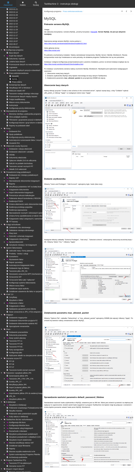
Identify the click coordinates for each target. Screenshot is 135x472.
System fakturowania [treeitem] (12, 247)
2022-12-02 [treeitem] (12, 26)
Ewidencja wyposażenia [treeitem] (16, 210)
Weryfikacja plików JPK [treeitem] (16, 384)
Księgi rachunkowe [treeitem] (11, 224)
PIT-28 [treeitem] (10, 361)
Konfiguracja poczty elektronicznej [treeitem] (20, 108)
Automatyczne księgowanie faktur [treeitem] (20, 265)
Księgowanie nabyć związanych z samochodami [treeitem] (25, 218)
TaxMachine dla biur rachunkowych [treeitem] (18, 419)
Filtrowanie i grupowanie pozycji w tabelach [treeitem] (24, 119)
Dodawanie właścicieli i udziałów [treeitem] (20, 151)
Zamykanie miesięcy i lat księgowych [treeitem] (21, 244)
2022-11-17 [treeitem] (12, 35)
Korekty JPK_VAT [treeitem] (14, 390)
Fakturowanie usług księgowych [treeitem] (19, 428)
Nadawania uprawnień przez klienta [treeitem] (21, 308)
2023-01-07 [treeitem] (12, 17)
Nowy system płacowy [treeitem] (16, 338)
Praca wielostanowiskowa (72, 11)
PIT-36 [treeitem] (10, 364)
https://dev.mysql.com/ (52, 50)
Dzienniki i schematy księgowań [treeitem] (19, 236)
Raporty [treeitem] (10, 183)
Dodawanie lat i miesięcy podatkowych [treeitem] (22, 175)
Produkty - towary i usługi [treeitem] (17, 253)
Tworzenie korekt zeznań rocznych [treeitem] (20, 370)
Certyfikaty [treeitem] (11, 297)
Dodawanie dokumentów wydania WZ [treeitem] (21, 323)
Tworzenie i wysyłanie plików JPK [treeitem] (17, 372)
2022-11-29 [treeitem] (12, 29)
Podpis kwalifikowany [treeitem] (15, 99)
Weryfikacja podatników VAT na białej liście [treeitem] (23, 186)
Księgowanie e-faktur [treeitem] (15, 306)
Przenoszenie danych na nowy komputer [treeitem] (23, 64)
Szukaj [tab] (36, 4)
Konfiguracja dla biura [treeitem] (15, 422)
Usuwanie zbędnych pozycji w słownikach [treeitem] (23, 70)
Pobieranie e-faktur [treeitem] (14, 303)
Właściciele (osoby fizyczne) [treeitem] (15, 146)
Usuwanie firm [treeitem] (13, 143)
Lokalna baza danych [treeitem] (15, 61)
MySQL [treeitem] (13, 79)
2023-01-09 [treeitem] (12, 15)
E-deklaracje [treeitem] (9, 402)
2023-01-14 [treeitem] (12, 12)
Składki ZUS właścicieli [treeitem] (16, 169)
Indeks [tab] (23, 4)
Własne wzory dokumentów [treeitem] (18, 102)
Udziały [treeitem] (10, 154)
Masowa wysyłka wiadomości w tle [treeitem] (20, 451)
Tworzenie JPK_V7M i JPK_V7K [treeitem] (19, 378)
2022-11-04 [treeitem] (12, 38)
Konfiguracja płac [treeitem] (14, 352)
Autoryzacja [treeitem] (12, 105)
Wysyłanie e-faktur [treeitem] (14, 300)
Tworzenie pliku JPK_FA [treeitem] (16, 271)
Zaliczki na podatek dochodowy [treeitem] (19, 163)
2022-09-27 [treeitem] (12, 44)
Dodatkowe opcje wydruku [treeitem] (17, 288)
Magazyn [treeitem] (8, 314)
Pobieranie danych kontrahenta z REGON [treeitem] (23, 198)
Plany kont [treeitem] (11, 233)
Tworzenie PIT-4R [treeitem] (14, 343)
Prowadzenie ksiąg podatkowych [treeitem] (17, 172)
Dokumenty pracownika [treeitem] (16, 335)
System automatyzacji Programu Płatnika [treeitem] (23, 454)
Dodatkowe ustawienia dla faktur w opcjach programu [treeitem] (27, 291)
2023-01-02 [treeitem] (12, 20)
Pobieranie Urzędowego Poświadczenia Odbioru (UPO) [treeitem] (28, 407)
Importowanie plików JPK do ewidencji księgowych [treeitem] (26, 393)
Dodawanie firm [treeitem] (13, 131)
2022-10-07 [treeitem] (12, 41)
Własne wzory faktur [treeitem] (15, 285)
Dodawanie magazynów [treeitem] (16, 317)
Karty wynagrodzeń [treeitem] (15, 349)
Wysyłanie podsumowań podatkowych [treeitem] (22, 434)
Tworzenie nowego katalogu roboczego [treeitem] (22, 93)
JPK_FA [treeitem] (10, 396)
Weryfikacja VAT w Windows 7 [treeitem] (19, 87)
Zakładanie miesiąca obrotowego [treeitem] (20, 230)
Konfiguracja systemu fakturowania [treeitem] (20, 282)
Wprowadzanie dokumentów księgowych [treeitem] (23, 180)
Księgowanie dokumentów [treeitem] (17, 189)
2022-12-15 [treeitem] (12, 23)
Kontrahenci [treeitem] (12, 256)
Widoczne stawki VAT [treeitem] (15, 90)
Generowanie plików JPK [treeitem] (17, 375)
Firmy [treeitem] (6, 128)
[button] (122, 11)
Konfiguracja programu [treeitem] (13, 49)
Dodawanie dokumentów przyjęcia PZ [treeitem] (21, 320)
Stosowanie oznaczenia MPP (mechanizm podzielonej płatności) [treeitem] (32, 274)
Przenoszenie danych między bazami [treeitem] (21, 96)
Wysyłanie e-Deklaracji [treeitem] (16, 404)
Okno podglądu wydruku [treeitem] (16, 116)
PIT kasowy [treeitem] (12, 221)
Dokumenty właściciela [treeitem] (16, 157)
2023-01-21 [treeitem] (12, 9)
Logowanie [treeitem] (11, 67)
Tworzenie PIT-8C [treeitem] (14, 346)
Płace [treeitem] (6, 329)
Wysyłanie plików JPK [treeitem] (16, 399)
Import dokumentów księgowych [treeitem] (19, 192)
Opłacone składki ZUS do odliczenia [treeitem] (21, 160)
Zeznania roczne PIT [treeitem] (12, 358)
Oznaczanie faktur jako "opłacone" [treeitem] (20, 279)
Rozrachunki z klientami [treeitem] (16, 431)
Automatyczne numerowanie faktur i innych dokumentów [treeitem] (29, 140)
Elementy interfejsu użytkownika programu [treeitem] (23, 114)
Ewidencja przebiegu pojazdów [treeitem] (19, 207)
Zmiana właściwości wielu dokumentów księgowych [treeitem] (27, 204)
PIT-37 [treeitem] (10, 367)
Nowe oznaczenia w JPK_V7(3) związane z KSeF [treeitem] (26, 311)
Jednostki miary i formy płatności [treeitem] (20, 250)
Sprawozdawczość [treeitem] (14, 242)
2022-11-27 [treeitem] (12, 32)
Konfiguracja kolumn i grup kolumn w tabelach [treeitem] (25, 122)
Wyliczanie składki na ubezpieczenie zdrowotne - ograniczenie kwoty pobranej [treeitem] (37, 355)
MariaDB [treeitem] (14, 76)
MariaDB (94, 32)
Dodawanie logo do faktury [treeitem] (17, 268)
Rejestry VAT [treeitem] (12, 178)
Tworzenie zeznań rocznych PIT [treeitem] (19, 166)
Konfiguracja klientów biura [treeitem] (17, 425)
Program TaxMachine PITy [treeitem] (14, 460)
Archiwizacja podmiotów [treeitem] (16, 457)
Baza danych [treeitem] (12, 52)
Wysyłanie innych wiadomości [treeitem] (19, 439)
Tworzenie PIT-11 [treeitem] (14, 340)
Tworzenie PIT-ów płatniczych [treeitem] (18, 463)
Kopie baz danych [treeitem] (14, 55)
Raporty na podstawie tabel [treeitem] (18, 125)
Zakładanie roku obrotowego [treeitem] (18, 227)
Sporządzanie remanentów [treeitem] (17, 326)
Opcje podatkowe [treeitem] (14, 134)
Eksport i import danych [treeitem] (13, 469)
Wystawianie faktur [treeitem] (14, 259)
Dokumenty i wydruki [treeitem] (15, 58)
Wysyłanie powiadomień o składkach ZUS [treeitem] (23, 437)
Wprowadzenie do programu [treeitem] (15, 111)
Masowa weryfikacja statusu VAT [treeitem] (20, 442)
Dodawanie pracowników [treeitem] (17, 332)
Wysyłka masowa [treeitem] (14, 410)
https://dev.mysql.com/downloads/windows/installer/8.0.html (65, 43)
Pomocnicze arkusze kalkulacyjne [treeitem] (20, 195)
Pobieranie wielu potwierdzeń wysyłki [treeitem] (21, 413)
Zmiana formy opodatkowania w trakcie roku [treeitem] (24, 215)
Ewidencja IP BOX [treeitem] (14, 201)
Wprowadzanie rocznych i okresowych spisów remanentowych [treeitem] (31, 212)
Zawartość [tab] (8, 4)
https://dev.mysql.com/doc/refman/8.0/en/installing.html (63, 64)
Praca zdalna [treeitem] (15, 82)
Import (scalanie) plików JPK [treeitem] (18, 387)
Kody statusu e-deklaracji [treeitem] (17, 416)
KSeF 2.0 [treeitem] (8, 294)
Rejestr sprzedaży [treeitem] (14, 262)
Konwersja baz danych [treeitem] (16, 84)
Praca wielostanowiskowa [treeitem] (17, 73)
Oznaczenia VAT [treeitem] (14, 276)
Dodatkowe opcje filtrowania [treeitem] (18, 445)
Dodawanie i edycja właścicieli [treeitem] (19, 148)
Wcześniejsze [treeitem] (13, 47)
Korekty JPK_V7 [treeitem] (13, 381)
